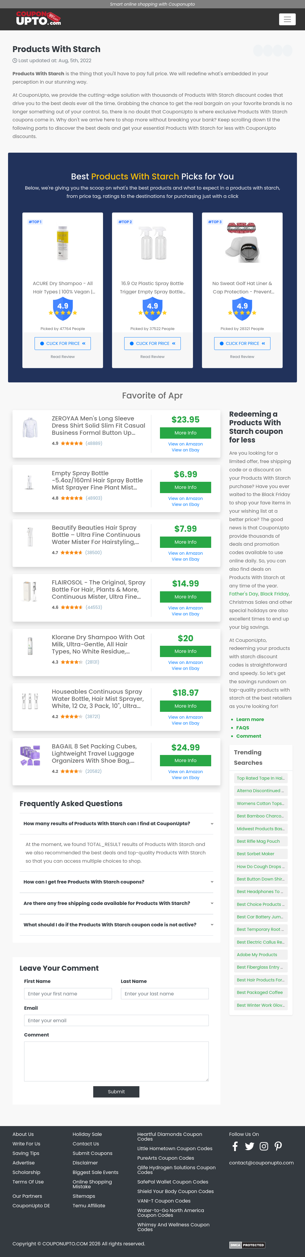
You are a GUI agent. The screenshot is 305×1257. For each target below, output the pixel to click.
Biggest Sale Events (96, 1172)
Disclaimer (85, 1162)
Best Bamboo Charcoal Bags (267, 816)
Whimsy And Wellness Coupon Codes (173, 1227)
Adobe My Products (257, 955)
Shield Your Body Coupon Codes (175, 1191)
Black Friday (274, 593)
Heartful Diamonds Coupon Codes (169, 1136)
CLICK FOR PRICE (62, 343)
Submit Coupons (92, 1153)
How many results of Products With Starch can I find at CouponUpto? (107, 823)
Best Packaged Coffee (260, 992)
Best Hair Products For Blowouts (269, 980)
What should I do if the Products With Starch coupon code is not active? (110, 924)
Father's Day (243, 593)
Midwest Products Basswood (266, 829)
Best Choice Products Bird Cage (270, 904)
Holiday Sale (87, 1134)
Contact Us (86, 1143)
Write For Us (26, 1143)
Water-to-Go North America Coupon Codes (170, 1213)
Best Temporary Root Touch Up (269, 929)
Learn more (250, 719)
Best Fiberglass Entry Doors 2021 (270, 967)
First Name (37, 981)
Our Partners (27, 1196)
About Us (23, 1134)
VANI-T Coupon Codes (164, 1200)
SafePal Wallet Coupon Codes (172, 1181)
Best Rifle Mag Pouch (258, 841)
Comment (36, 1034)
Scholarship (27, 1172)
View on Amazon (185, 444)
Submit (116, 1091)
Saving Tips (26, 1153)
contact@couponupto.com (261, 1162)
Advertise (24, 1162)
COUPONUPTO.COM (65, 1243)
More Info (186, 432)
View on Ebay (185, 450)
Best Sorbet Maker (255, 854)
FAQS (242, 727)
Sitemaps (84, 1196)
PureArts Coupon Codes (165, 1158)
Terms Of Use (28, 1181)
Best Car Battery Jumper (262, 917)
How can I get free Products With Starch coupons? (84, 881)
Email (31, 1008)
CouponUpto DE (31, 1205)
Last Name (134, 981)
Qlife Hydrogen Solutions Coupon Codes (176, 1170)
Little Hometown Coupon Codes (174, 1148)
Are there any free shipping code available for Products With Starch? (107, 903)
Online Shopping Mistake (92, 1184)
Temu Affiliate (89, 1205)
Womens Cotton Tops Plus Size (269, 803)
